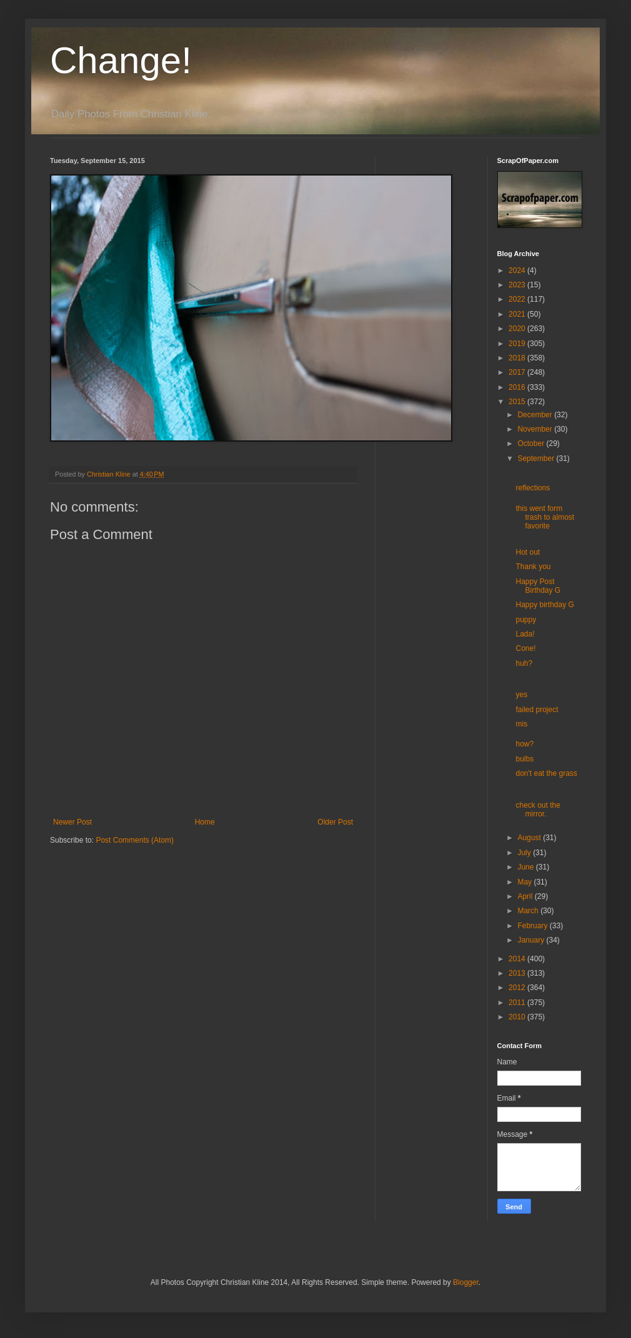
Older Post (335, 822)
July (525, 852)
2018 (518, 358)
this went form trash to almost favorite (544, 517)
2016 (518, 387)
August (530, 837)
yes (521, 694)
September (536, 458)
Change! (121, 60)
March (528, 910)
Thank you (532, 566)
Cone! (525, 648)
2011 (518, 1002)
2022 (518, 299)
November (535, 429)
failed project (536, 709)
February (533, 925)
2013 (518, 973)
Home (205, 822)
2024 (518, 270)
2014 (518, 958)
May (525, 882)
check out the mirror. (537, 809)
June (526, 867)
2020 (518, 328)
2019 (518, 343)
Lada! (524, 634)
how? (524, 744)
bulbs (524, 759)
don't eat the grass (546, 773)
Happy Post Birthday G (537, 586)
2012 (518, 987)
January (531, 940)
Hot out (527, 552)
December (535, 414)
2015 (518, 401)
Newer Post (72, 822)
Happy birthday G (544, 604)
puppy (525, 619)
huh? (523, 663)
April (525, 896)
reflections (532, 487)
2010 (518, 1017)
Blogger (466, 1282)
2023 (518, 284)
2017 (518, 372)
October (531, 443)
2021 (518, 314)
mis (521, 724)
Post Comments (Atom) (135, 840)
